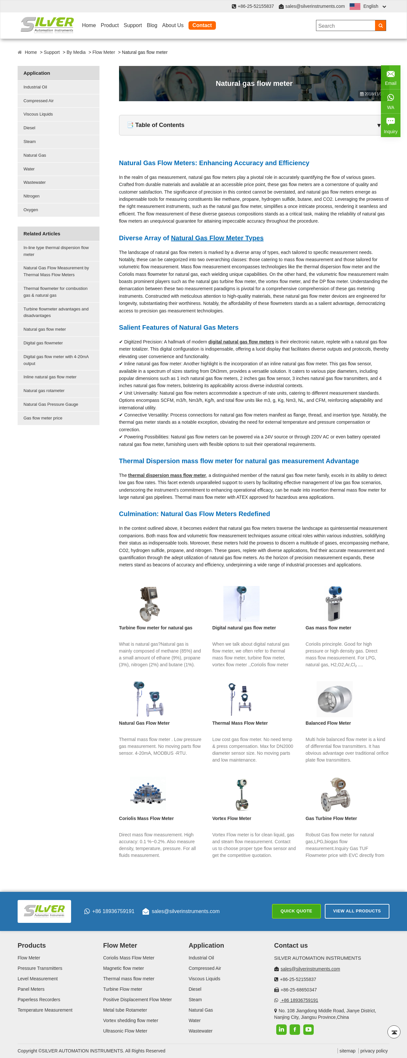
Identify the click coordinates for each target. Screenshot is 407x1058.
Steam (29, 141)
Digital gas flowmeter (43, 342)
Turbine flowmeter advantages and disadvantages (56, 312)
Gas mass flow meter (328, 627)
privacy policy (374, 1050)
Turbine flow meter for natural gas (155, 627)
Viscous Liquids (38, 114)
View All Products (357, 910)
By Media (76, 52)
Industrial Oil (35, 87)
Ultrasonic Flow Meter (125, 1031)
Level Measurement (38, 978)
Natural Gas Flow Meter (144, 723)
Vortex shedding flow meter (130, 1020)
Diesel (29, 127)
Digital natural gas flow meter (244, 627)
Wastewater (34, 182)
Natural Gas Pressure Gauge (50, 404)
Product (110, 25)
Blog (152, 25)
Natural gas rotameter (44, 390)
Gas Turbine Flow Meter (331, 818)
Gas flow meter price (42, 418)
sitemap (347, 1050)
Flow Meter (104, 52)
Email (390, 76)
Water (29, 168)
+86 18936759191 (109, 911)
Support (133, 25)
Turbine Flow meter (122, 989)
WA (390, 100)
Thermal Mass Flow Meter (240, 723)
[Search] (380, 25)
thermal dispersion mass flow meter (167, 475)
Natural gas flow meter (44, 329)
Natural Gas (34, 155)
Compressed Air (38, 100)
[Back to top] (393, 1031)
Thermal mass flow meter (128, 978)
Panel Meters (31, 989)
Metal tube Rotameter (125, 1010)
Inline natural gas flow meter (50, 376)
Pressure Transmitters (40, 968)
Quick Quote (296, 910)
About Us (173, 25)
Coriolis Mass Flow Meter (146, 818)
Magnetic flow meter (123, 968)
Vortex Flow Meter (231, 818)
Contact (202, 25)
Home (89, 25)
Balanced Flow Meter (328, 723)
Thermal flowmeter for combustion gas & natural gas (55, 292)
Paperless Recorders (39, 999)
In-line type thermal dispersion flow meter (56, 251)
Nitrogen (31, 196)
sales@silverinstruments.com (315, 6)
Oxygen (30, 209)
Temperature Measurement (45, 1010)
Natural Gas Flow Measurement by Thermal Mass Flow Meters (56, 271)
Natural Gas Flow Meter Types (217, 238)
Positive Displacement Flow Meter (137, 999)
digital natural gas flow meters (241, 341)
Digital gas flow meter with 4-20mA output (56, 360)
